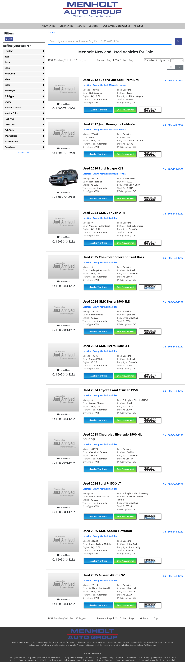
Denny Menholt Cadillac (149, 660)
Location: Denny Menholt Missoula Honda (104, 85)
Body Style (10, 90)
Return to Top (149, 618)
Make (7, 79)
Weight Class (11, 136)
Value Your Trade (98, 110)
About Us (138, 25)
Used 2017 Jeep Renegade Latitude (108, 124)
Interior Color (11, 113)
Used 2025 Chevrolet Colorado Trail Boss (113, 257)
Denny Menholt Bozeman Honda (46, 657)
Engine (8, 102)
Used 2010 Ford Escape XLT (102, 168)
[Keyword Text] (110, 41)
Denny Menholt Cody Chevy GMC (110, 657)
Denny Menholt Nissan (19, 657)
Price (7, 62)
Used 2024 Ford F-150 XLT (101, 483)
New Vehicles (48, 25)
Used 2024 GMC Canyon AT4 (103, 213)
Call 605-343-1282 (173, 213)
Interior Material (13, 107)
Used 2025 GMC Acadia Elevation (107, 531)
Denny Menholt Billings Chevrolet (78, 657)
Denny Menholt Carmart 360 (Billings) (35, 660)
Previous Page (104, 60)
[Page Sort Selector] (157, 60)
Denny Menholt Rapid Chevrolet (99, 660)
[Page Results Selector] (176, 60)
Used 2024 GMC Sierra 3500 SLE (106, 301)
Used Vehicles (66, 25)
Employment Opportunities (116, 25)
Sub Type (9, 96)
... (122, 60)
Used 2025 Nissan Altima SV (103, 575)
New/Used (10, 73)
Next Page (128, 60)
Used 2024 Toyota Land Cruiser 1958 (110, 390)
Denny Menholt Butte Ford (138, 657)
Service (81, 25)
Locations (93, 25)
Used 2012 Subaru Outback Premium (110, 80)
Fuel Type (9, 119)
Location (9, 51)
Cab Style (9, 130)
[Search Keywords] (178, 41)
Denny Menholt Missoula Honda (68, 660)
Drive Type (10, 124)
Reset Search (23, 152)
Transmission (11, 141)
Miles (7, 68)
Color (7, 85)
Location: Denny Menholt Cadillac (99, 218)
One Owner (10, 147)
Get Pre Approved (125, 110)
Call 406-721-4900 (173, 80)
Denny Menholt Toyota (125, 660)
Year (7, 56)
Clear (9, 39)
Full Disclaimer (150, 645)
